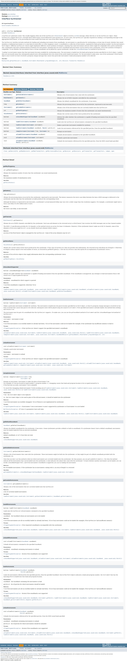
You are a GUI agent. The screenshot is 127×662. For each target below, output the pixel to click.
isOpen (108, 151)
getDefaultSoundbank (23, 101)
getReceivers (76, 151)
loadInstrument (21, 125)
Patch (44, 128)
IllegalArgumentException (12, 328)
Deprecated (35, 4)
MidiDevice (15, 25)
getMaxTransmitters (37, 151)
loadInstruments (21, 128)
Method (23, 10)
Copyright (3, 657)
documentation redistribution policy (51, 658)
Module (9, 4)
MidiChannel (8, 98)
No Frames (28, 7)
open (112, 151)
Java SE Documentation (32, 654)
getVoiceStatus (21, 113)
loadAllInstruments (22, 121)
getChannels (20, 98)
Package (15, 4)
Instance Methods (21, 89)
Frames (22, 7)
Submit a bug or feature (6, 652)
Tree (29, 4)
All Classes (38, 7)
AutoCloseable (6, 25)
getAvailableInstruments (24, 94)
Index (41, 4)
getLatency (19, 104)
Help (45, 4)
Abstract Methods (36, 89)
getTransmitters (99, 151)
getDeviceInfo (13, 151)
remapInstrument (21, 131)
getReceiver (67, 151)
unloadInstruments (22, 141)
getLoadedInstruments (23, 107)
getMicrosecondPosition (53, 151)
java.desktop (11, 14)
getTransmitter (87, 151)
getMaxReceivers (24, 151)
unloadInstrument (21, 137)
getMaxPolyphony (21, 110)
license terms (34, 658)
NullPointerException (10, 409)
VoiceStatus (8, 113)
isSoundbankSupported (23, 117)
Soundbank (7, 101)
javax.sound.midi (13, 16)
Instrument (7, 94)
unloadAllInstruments (23, 134)
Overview (3, 4)
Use (25, 4)
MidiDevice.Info (8, 76)
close (5, 151)
